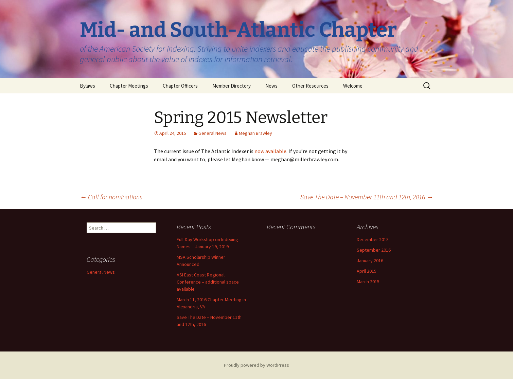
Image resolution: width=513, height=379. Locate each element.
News (271, 86)
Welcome (352, 86)
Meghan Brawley (255, 133)
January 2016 (370, 260)
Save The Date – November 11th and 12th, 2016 (366, 197)
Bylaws (87, 86)
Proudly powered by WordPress (256, 365)
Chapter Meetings (129, 86)
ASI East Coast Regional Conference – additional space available (208, 282)
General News (212, 133)
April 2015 (366, 271)
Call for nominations (111, 197)
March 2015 (368, 281)
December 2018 (373, 239)
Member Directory (231, 86)
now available (270, 151)
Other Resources (310, 86)
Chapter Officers (180, 86)
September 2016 (374, 250)
